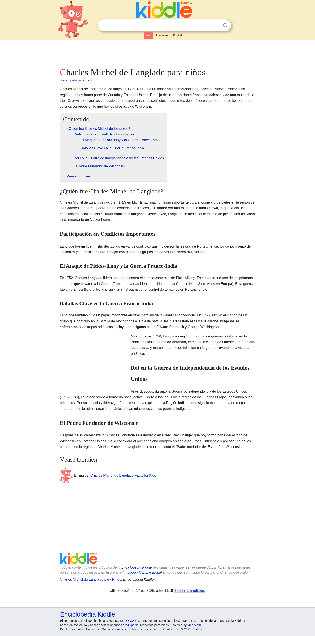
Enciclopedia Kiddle (136, 567)
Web (148, 35)
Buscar (225, 25)
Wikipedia (132, 625)
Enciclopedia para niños (76, 80)
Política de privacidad (143, 629)
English (178, 35)
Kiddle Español (70, 629)
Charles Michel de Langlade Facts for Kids (123, 475)
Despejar (216, 25)
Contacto (169, 629)
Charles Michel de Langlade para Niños (90, 579)
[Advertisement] (157, 52)
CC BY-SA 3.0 (129, 620)
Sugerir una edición (189, 590)
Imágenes (162, 35)
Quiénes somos (112, 629)
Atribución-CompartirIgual (142, 572)
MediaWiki (194, 625)
